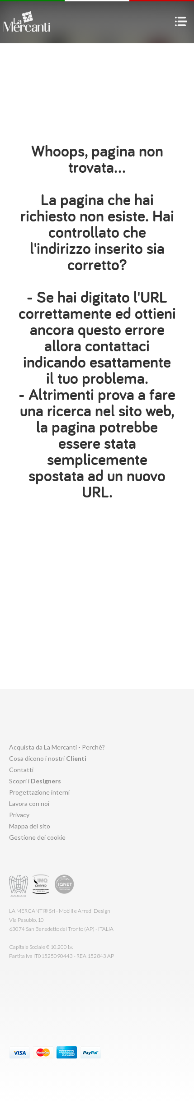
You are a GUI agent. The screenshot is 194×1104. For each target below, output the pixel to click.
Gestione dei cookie (37, 837)
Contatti (21, 769)
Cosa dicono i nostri (47, 758)
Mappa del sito (29, 826)
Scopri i (35, 781)
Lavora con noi (29, 803)
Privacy (19, 815)
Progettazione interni (39, 792)
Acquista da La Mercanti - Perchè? (57, 747)
